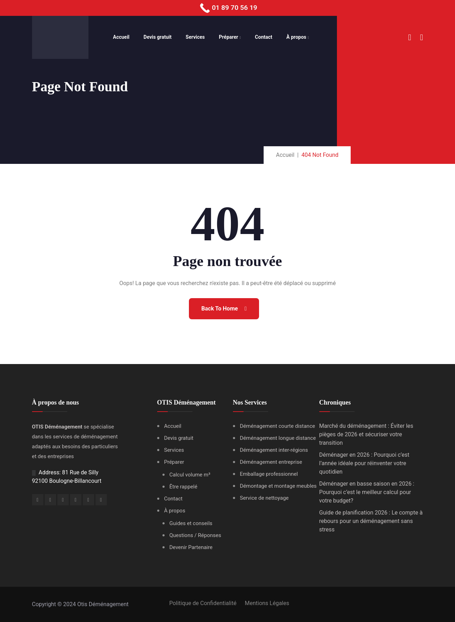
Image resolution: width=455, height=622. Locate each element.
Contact (263, 37)
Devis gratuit (157, 37)
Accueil (121, 37)
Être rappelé (183, 487)
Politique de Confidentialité (202, 603)
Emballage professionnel (269, 474)
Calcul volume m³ (190, 475)
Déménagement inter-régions (274, 450)
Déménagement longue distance (278, 438)
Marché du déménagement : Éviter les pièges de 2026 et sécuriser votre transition (366, 434)
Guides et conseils (191, 523)
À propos (297, 37)
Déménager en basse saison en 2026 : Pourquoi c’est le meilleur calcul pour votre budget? (366, 492)
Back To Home (223, 308)
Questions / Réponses (195, 535)
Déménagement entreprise (271, 462)
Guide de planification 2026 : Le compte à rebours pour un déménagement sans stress (371, 521)
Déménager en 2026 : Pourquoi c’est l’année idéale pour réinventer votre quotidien (364, 463)
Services (195, 37)
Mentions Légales (267, 603)
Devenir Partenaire (191, 547)
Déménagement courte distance (277, 426)
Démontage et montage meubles (278, 486)
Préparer (228, 37)
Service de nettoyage (264, 498)
